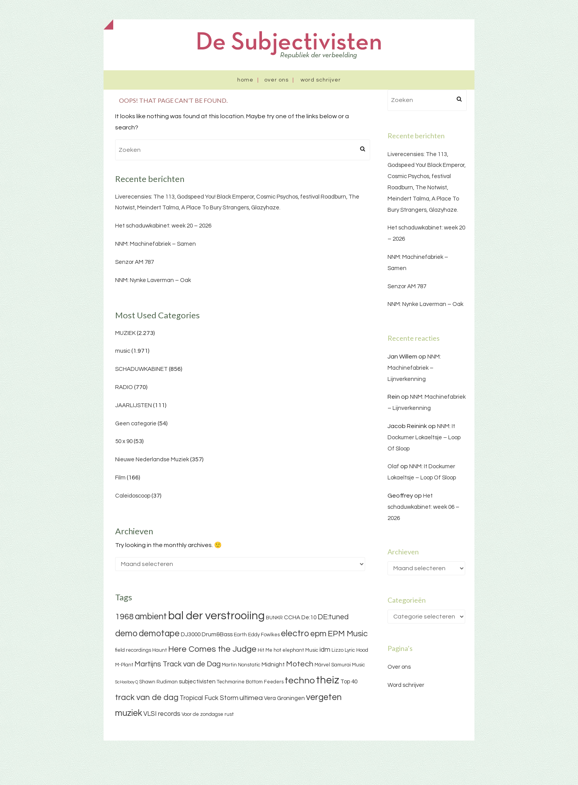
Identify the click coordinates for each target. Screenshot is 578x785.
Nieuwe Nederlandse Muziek (152, 459)
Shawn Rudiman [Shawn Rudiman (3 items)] (158, 682)
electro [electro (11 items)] (295, 633)
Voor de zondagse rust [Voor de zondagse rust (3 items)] (208, 714)
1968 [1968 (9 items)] (124, 617)
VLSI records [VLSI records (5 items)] (161, 713)
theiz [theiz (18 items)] (327, 680)
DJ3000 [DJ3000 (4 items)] (191, 634)
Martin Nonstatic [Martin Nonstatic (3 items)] (241, 665)
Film (120, 478)
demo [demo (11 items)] (126, 633)
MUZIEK (125, 333)
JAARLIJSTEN (133, 405)
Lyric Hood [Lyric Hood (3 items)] (356, 650)
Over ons (276, 80)
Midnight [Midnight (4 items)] (273, 665)
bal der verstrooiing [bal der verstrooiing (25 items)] (216, 616)
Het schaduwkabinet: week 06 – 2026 (423, 507)
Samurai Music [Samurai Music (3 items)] (348, 665)
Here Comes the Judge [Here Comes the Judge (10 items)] (212, 649)
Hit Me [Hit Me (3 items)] (265, 650)
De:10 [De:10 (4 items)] (308, 617)
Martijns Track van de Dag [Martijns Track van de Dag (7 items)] (177, 664)
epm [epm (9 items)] (318, 634)
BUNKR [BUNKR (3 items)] (274, 617)
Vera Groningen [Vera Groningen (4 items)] (284, 698)
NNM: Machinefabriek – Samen (155, 244)
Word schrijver (321, 80)
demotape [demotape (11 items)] (159, 633)
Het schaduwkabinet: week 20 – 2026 (163, 226)
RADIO (124, 387)
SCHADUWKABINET (141, 369)
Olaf (393, 466)
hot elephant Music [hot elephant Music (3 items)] (296, 650)
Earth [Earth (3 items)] (240, 634)
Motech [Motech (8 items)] (299, 664)
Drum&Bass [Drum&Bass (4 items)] (217, 634)
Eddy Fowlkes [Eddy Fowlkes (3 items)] (264, 634)
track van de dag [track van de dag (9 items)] (146, 697)
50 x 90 (124, 441)
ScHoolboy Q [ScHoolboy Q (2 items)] (126, 682)
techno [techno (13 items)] (300, 680)
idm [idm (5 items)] (325, 649)
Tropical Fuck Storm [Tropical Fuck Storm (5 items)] (209, 698)
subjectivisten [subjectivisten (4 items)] (197, 682)
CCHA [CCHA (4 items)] (292, 617)
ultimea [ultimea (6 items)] (251, 698)
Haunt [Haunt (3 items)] (159, 650)
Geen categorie (135, 423)
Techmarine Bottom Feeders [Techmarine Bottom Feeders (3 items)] (250, 682)
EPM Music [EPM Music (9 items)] (348, 634)
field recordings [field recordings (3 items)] (133, 650)
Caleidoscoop (132, 496)
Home (245, 80)
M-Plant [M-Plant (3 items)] (124, 665)
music (122, 351)
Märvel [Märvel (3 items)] (322, 665)
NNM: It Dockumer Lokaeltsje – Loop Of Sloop (424, 437)
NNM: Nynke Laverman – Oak (153, 280)
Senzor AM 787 (134, 262)
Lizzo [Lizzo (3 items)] (337, 650)
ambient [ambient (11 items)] (151, 616)
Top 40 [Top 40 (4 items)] (348, 682)
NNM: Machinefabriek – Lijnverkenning (414, 368)
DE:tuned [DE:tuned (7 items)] (333, 617)
